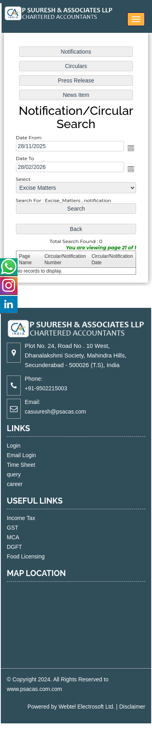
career (24, 484)
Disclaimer (132, 706)
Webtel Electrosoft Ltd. (87, 706)
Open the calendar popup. (130, 148)
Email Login (30, 455)
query (23, 474)
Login (23, 445)
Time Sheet (30, 465)
